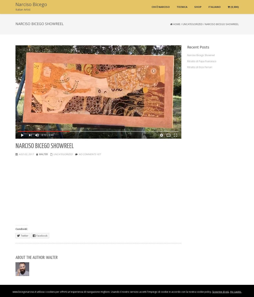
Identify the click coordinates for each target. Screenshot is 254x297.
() (233, 7)
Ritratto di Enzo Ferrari (199, 67)
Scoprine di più (220, 291)
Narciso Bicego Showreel (201, 55)
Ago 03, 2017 (26, 154)
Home (176, 24)
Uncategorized (193, 24)
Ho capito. (236, 291)
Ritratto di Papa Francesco (201, 61)
